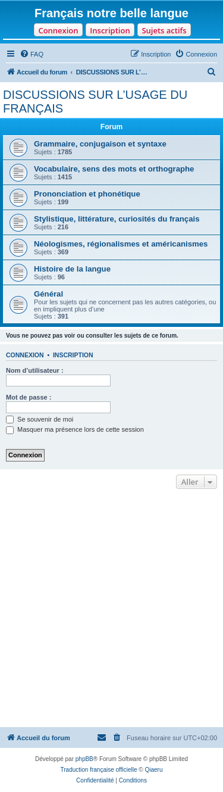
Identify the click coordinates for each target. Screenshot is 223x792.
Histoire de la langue (72, 268)
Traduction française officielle (99, 769)
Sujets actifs (164, 30)
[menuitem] (31, 54)
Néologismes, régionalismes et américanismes (121, 243)
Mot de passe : (28, 397)
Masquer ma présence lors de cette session (75, 429)
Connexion (58, 30)
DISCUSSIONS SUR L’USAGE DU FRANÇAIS (95, 101)
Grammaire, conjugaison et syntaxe (100, 143)
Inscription (110, 30)
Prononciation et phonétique (87, 193)
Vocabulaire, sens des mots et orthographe (114, 168)
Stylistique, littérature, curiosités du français (116, 218)
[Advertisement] (111, 609)
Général (48, 293)
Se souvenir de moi (39, 419)
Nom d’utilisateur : (35, 370)
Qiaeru (153, 769)
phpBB (84, 759)
